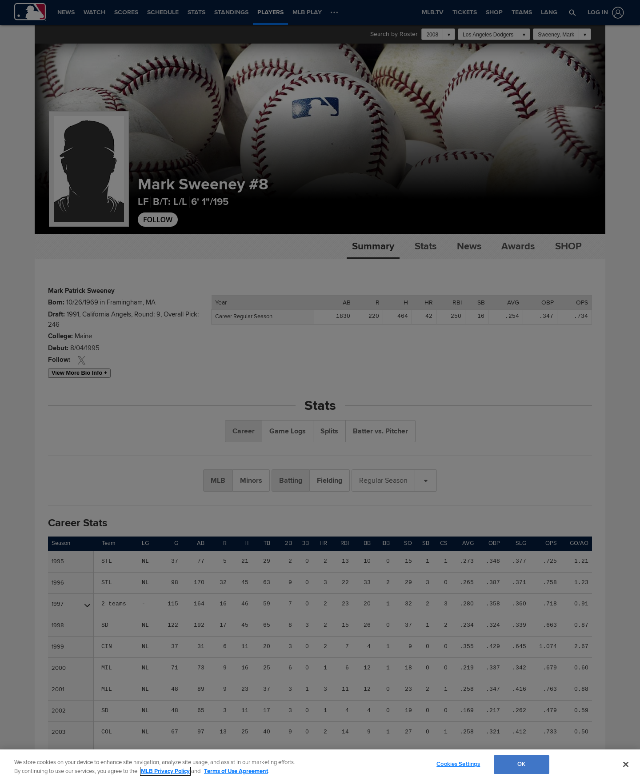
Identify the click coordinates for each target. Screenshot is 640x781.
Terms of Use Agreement (236, 771)
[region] (320, 765)
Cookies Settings (458, 764)
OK (521, 764)
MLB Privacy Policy (165, 771)
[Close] (626, 764)
